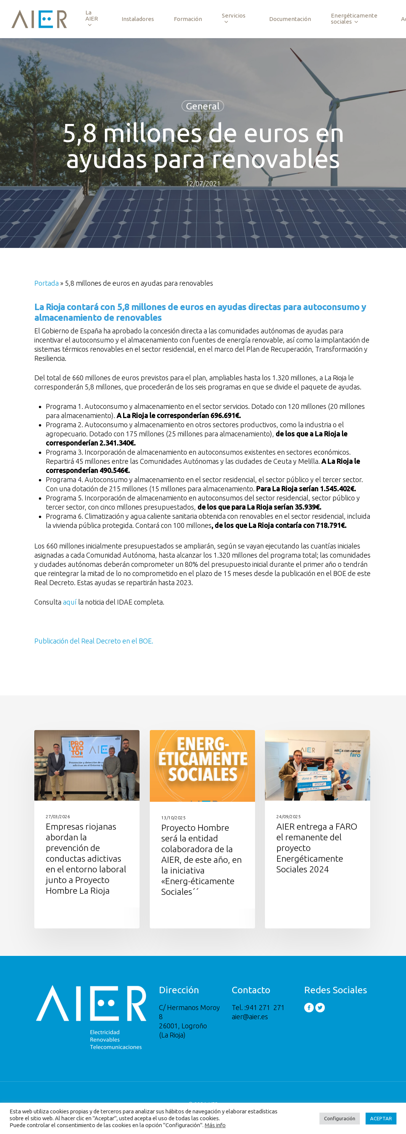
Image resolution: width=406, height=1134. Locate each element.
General (203, 106)
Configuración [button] (339, 1118)
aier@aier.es (250, 1016)
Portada (46, 283)
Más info (215, 1125)
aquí (70, 602)
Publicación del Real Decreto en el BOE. (93, 641)
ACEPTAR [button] (381, 1118)
